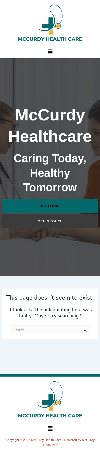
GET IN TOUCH (50, 221)
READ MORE (50, 206)
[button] (50, 51)
